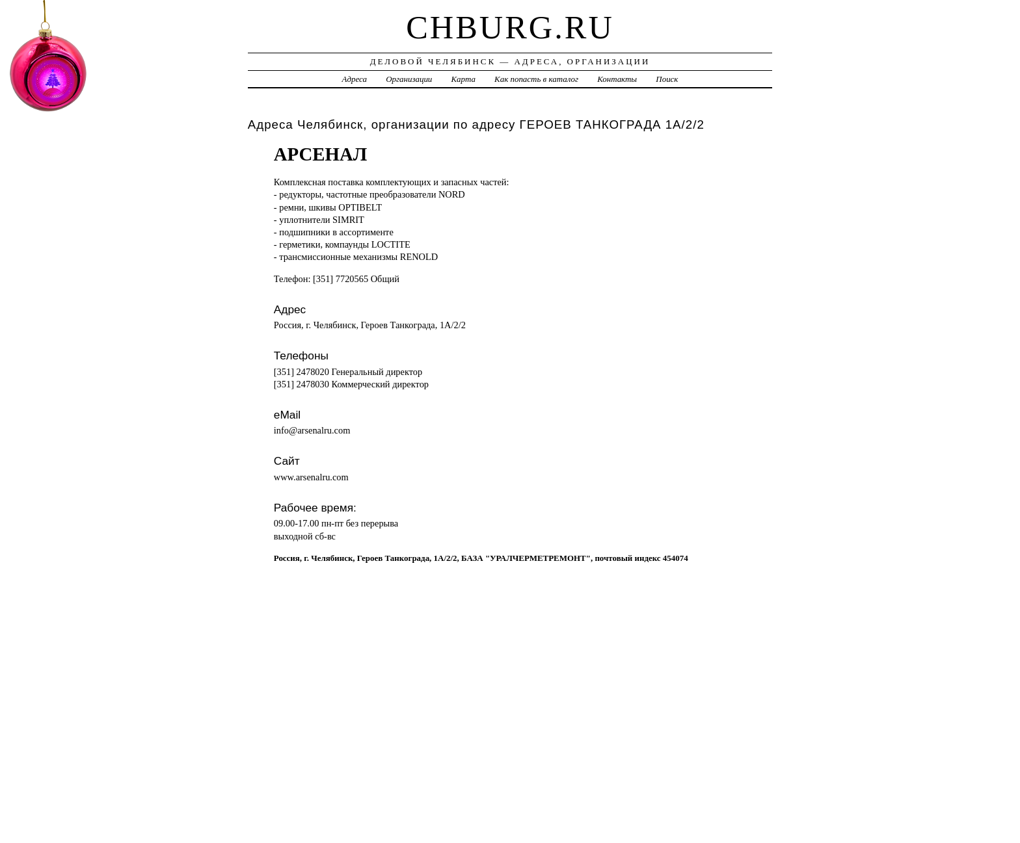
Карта (463, 79)
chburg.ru (510, 27)
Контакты (617, 79)
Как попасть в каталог (536, 79)
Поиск (667, 79)
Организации (409, 79)
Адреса (354, 79)
